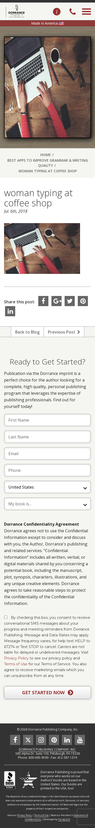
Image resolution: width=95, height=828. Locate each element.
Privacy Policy (16, 658)
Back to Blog (27, 332)
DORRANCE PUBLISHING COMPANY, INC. (47, 749)
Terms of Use (15, 664)
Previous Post (64, 332)
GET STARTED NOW (47, 692)
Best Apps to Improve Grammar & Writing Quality (47, 163)
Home (45, 154)
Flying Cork (64, 819)
